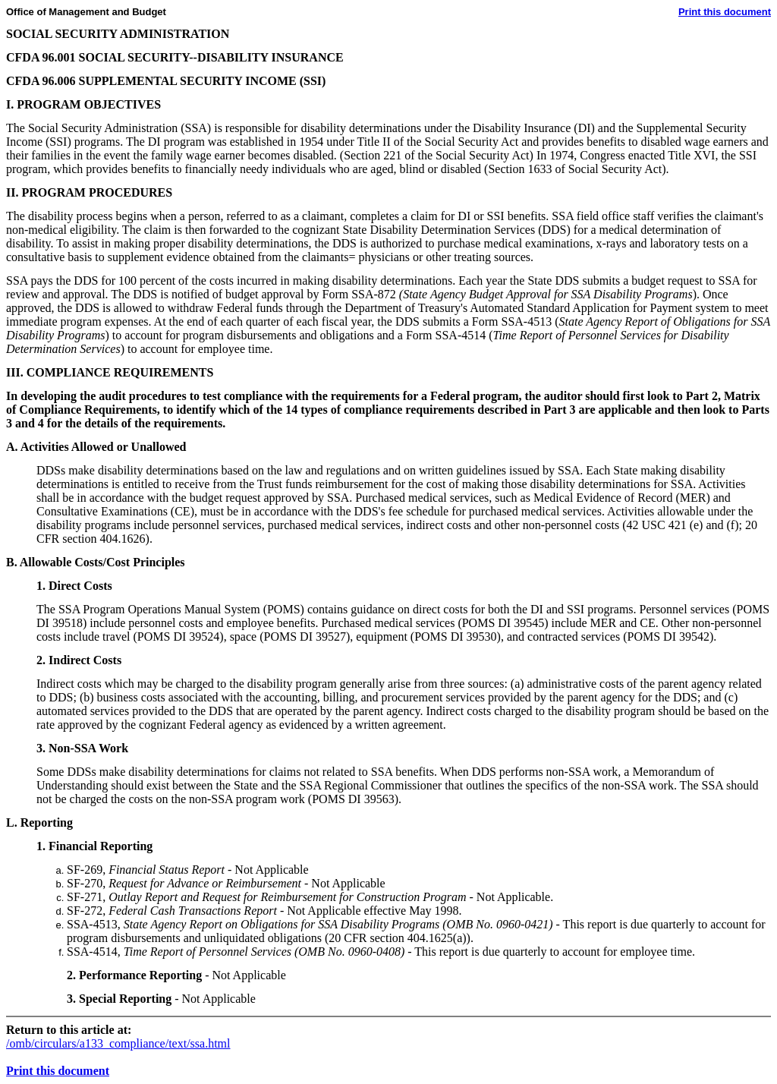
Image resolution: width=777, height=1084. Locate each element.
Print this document (724, 11)
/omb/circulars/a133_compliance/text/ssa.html (118, 1043)
